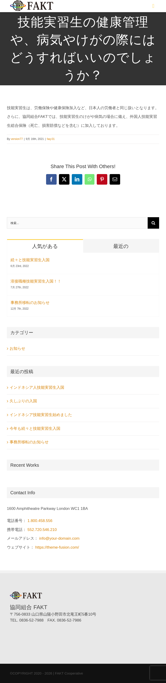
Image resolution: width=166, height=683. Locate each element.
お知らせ (17, 348)
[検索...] (77, 223)
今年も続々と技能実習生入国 (35, 428)
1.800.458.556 (40, 521)
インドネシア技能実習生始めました (41, 415)
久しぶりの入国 (23, 401)
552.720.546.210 (42, 530)
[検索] (153, 223)
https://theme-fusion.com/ (57, 547)
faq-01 (51, 139)
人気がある (45, 246)
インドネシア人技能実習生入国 (37, 387)
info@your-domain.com (59, 538)
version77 (17, 139)
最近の (121, 246)
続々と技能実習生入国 (30, 260)
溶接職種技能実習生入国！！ (36, 281)
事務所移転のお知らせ (30, 302)
